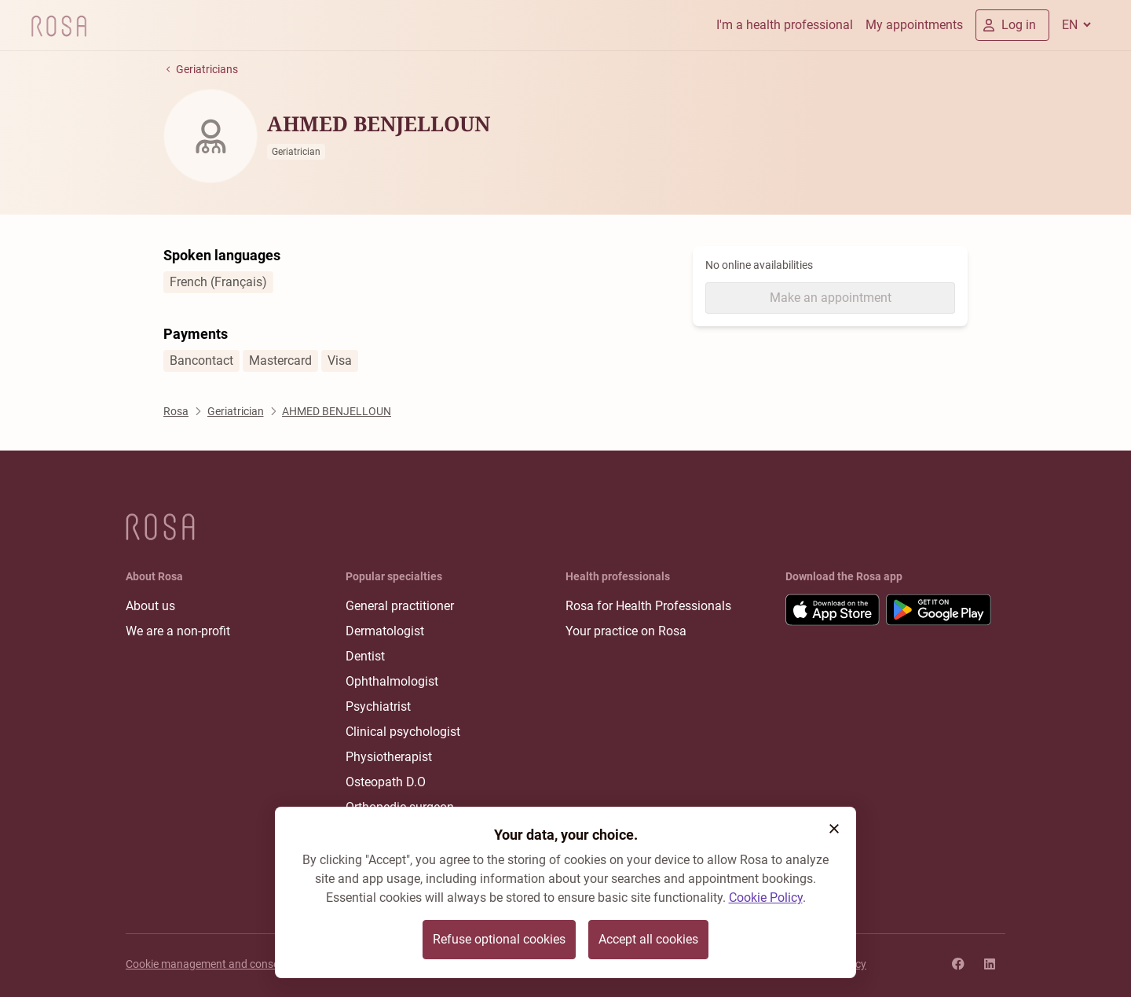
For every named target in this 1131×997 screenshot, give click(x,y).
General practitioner (400, 605)
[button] (834, 828)
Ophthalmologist (392, 681)
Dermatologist (385, 631)
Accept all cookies (648, 939)
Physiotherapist (389, 756)
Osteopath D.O (386, 781)
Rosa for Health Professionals (648, 605)
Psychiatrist (378, 706)
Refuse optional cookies (499, 939)
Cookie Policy (766, 897)
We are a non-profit (178, 631)
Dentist (365, 656)
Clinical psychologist (403, 731)
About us (150, 605)
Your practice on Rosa (626, 631)
